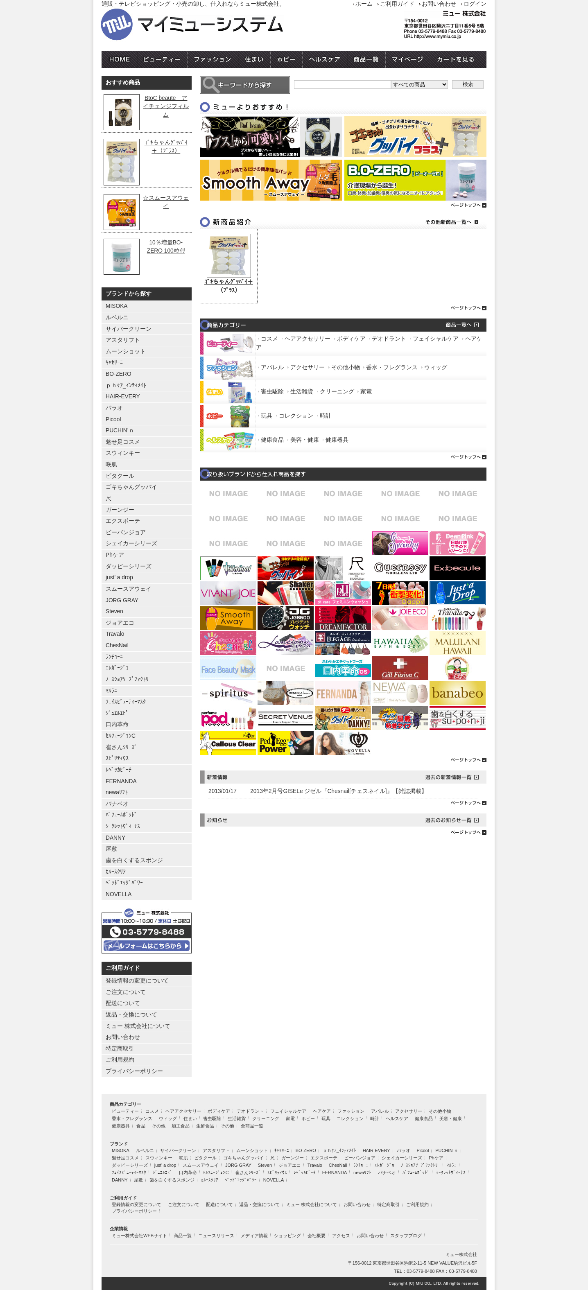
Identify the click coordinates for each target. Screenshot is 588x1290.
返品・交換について (131, 1015)
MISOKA (116, 306)
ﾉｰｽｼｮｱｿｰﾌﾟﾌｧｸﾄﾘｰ (129, 679)
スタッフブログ (406, 1235)
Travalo (115, 634)
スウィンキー (123, 453)
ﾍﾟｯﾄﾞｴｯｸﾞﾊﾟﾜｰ (124, 883)
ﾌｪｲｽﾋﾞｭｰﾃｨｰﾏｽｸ (126, 702)
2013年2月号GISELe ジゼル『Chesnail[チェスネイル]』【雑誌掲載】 (338, 791)
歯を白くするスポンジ (134, 860)
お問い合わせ (439, 4)
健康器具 (337, 440)
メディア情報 (254, 1235)
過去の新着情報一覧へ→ (445, 777)
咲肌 (111, 464)
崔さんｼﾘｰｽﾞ (121, 747)
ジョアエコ (120, 623)
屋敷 (111, 849)
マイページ (408, 59)
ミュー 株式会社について (138, 1026)
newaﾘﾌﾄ (117, 792)
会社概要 (317, 1235)
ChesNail (117, 645)
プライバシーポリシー (134, 1071)
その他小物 (345, 367)
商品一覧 (366, 59)
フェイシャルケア (436, 339)
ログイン (475, 4)
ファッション (213, 59)
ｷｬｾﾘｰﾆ (114, 362)
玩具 (266, 416)
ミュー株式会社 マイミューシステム (216, 25)
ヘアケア (322, 1111)
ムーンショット (126, 351)
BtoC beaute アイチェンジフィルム (166, 106)
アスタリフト (123, 340)
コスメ (269, 339)
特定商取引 (120, 1049)
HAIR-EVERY (123, 396)
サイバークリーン (129, 329)
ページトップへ (343, 204)
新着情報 (297, 777)
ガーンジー (120, 510)
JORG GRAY (122, 600)
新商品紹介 (297, 222)
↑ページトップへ (343, 801)
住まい (254, 59)
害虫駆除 (272, 392)
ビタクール (120, 476)
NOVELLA (118, 894)
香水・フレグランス (392, 367)
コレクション (296, 416)
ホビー (287, 59)
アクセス (341, 1235)
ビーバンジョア (126, 532)
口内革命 (117, 724)
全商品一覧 (252, 1125)
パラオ (114, 408)
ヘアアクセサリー (307, 339)
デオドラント (389, 339)
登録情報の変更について (137, 981)
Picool (113, 419)
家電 (366, 392)
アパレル (272, 367)
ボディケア (351, 339)
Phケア (115, 555)
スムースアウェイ (129, 589)
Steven (114, 611)
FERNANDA (121, 781)
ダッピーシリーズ (129, 566)
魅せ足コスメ (123, 442)
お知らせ (297, 820)
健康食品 (272, 440)
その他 (158, 1125)
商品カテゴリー (297, 325)
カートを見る (458, 59)
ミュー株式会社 (461, 1254)
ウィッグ (435, 367)
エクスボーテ (123, 521)
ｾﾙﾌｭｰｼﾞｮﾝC (121, 736)
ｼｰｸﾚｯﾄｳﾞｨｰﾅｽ (123, 826)
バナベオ (117, 804)
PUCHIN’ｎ (120, 430)
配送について (123, 1003)
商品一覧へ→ (445, 325)
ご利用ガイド (397, 4)
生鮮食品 (205, 1125)
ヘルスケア (325, 59)
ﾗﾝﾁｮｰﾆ (114, 657)
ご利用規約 (120, 1060)
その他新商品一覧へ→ (445, 222)
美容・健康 (304, 440)
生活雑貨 (301, 392)
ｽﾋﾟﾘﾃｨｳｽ (117, 758)
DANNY (115, 838)
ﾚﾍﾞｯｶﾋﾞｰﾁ (118, 770)
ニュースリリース (216, 1235)
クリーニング (337, 392)
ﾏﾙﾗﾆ (111, 691)
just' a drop (119, 577)
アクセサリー (307, 367)
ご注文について (126, 992)
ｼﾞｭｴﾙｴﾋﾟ (117, 713)
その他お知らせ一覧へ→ (445, 820)
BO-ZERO (118, 374)
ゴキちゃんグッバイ (131, 487)
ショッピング (287, 1235)
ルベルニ (117, 317)
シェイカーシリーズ (131, 543)
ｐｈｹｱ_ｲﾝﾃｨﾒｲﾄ (126, 385)
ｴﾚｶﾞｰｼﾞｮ (117, 668)
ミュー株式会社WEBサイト (139, 1235)
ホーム (364, 4)
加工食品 (181, 1125)
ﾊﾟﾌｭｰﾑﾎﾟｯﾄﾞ (121, 815)
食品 (140, 1125)
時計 (325, 416)
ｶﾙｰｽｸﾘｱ (116, 872)
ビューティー (162, 59)
